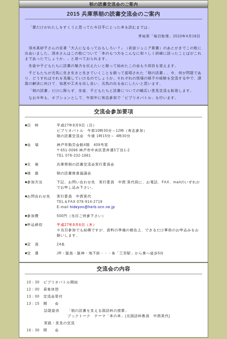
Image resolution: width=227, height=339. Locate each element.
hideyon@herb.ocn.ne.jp (92, 207)
